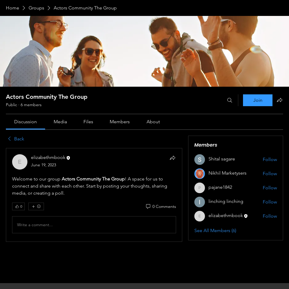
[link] (25, 121)
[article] (94, 195)
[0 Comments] (160, 207)
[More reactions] (36, 206)
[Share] (172, 157)
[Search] (229, 100)
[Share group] (279, 100)
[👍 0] (18, 206)
